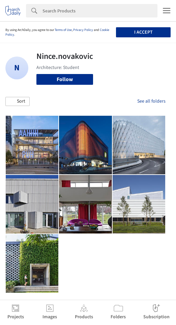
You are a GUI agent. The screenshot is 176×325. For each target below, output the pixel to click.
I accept (143, 32)
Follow (65, 79)
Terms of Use (63, 30)
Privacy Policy (83, 30)
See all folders (151, 101)
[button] (17, 101)
